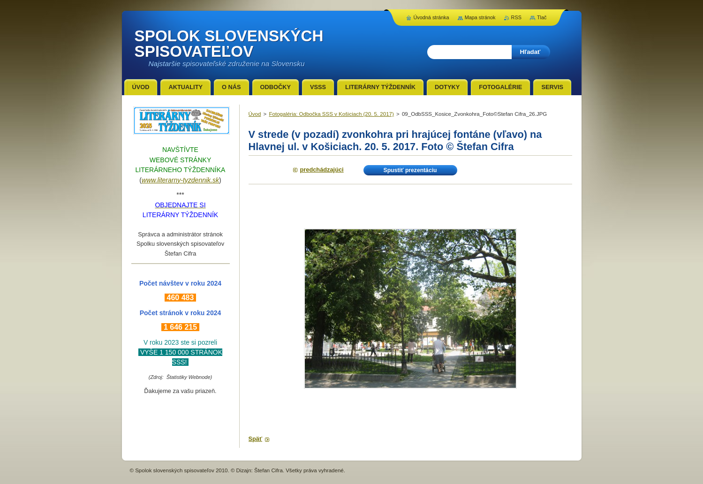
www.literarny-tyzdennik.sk (180, 180)
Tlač (542, 17)
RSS (516, 17)
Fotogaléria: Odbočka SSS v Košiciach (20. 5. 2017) (331, 114)
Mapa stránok (480, 17)
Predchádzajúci (322, 169)
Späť (256, 438)
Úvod (255, 114)
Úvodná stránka (431, 17)
